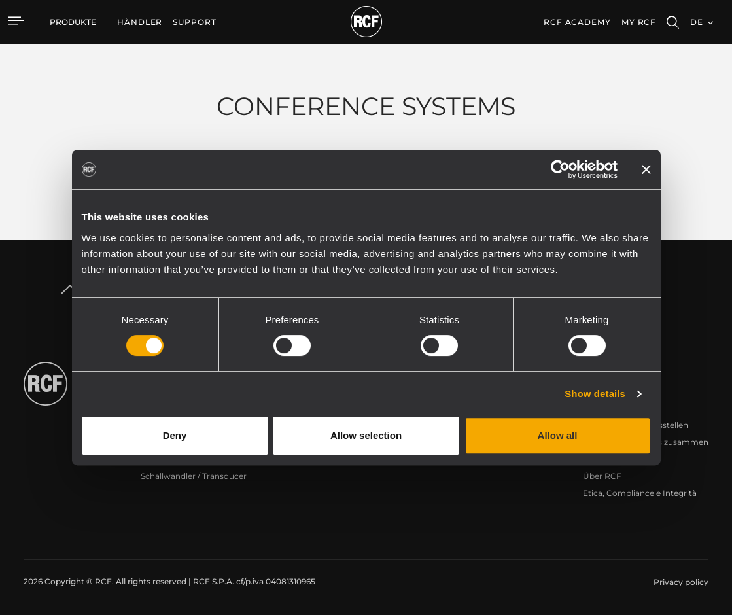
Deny (175, 435)
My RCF (638, 22)
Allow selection (366, 435)
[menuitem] (139, 22)
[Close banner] (646, 169)
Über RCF (602, 476)
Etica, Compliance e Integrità (640, 493)
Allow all (558, 435)
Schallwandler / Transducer (194, 476)
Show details (595, 393)
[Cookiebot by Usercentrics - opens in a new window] (560, 169)
